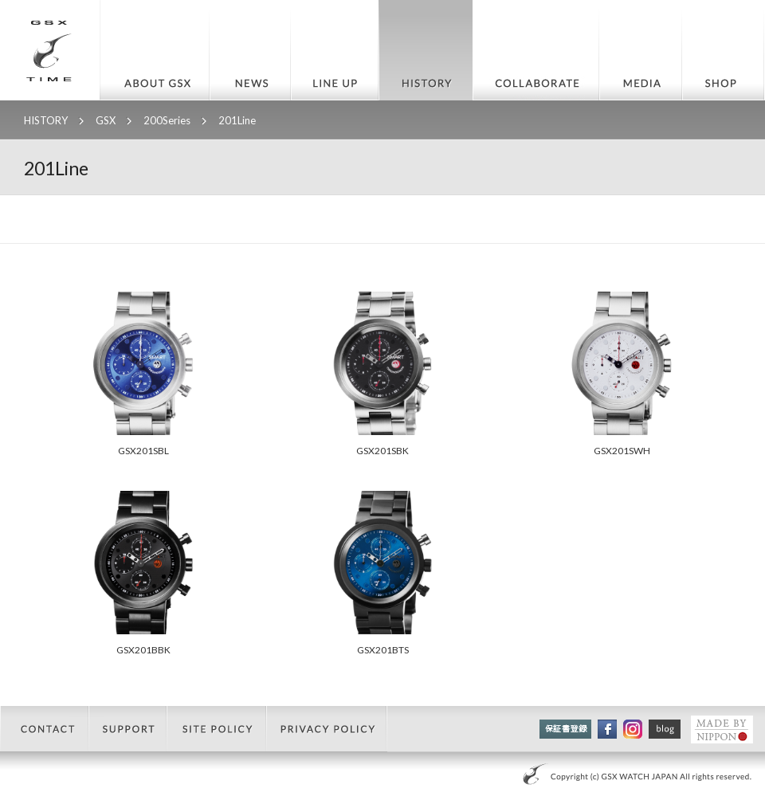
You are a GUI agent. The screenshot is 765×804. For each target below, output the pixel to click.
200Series (166, 120)
